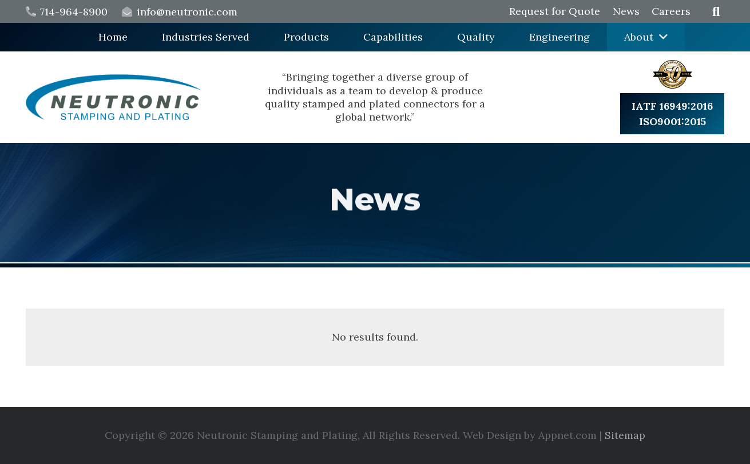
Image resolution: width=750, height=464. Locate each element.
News (626, 11)
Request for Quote (554, 11)
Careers (671, 11)
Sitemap (625, 435)
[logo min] (113, 97)
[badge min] (672, 74)
